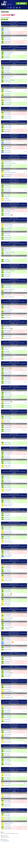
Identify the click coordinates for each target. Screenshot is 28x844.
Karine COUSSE (7, 540)
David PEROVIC (7, 213)
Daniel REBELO (7, 170)
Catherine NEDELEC (8, 659)
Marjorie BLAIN (7, 30)
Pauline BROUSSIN (8, 407)
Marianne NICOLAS (8, 394)
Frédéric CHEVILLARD (8, 618)
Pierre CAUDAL (7, 593)
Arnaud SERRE (7, 774)
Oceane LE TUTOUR (8, 291)
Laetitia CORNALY (7, 418)
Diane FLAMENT (7, 311)
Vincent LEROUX (7, 326)
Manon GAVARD (7, 114)
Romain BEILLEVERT (8, 425)
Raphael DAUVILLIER (8, 174)
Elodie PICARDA (7, 796)
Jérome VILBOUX (7, 150)
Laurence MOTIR (7, 732)
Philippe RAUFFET (7, 392)
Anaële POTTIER (7, 444)
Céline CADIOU (7, 307)
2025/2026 (9, 4)
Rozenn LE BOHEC (8, 116)
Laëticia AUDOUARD (8, 224)
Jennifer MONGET (7, 39)
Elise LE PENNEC (7, 676)
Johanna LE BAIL (7, 487)
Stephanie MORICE (8, 643)
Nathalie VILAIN (7, 250)
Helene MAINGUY (7, 99)
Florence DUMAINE (8, 336)
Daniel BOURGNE (7, 531)
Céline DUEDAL (7, 401)
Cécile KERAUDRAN (8, 91)
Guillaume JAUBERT (8, 146)
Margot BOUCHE (7, 465)
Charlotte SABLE (7, 721)
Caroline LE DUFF (7, 775)
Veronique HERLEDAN (8, 627)
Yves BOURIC (6, 56)
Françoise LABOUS (8, 657)
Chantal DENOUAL (8, 373)
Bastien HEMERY (7, 710)
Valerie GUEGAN (7, 215)
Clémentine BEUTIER (8, 226)
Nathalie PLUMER (7, 100)
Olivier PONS (6, 476)
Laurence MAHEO (7, 764)
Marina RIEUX (6, 736)
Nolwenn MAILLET (8, 571)
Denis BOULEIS (7, 566)
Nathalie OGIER (7, 43)
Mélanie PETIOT (7, 804)
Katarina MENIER (7, 54)
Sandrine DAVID (7, 603)
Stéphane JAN (7, 368)
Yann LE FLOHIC (7, 614)
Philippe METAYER (7, 248)
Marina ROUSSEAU (8, 161)
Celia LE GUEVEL (7, 235)
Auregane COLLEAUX (8, 823)
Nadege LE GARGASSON (9, 289)
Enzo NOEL (6, 28)
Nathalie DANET (7, 68)
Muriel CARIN (6, 663)
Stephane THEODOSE (8, 76)
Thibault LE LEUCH (8, 237)
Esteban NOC (6, 185)
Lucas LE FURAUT (7, 32)
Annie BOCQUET (7, 33)
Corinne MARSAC (7, 191)
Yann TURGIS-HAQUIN (8, 52)
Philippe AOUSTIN (7, 347)
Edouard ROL (6, 706)
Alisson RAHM (7, 421)
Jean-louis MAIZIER (8, 372)
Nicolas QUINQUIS (8, 642)
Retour (5, 11)
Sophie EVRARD (7, 556)
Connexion (21, 3)
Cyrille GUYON (7, 233)
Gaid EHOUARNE (7, 142)
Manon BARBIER (7, 689)
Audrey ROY (6, 349)
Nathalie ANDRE (7, 381)
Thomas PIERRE (7, 590)
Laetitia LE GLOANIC (8, 532)
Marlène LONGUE (7, 742)
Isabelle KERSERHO (8, 734)
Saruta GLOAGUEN (8, 595)
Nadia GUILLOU (7, 420)
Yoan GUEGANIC (7, 569)
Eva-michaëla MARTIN (8, 691)
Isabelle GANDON (7, 674)
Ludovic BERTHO (7, 67)
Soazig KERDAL (7, 457)
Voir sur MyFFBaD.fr (5, 840)
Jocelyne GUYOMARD (8, 356)
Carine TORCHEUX (7, 481)
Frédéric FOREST (7, 189)
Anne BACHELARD (7, 102)
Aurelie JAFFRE (7, 628)
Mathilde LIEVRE (7, 403)
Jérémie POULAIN (7, 750)
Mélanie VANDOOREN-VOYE (10, 163)
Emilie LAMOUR (7, 604)
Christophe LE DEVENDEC (9, 80)
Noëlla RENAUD (7, 712)
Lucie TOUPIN (7, 491)
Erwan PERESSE (7, 777)
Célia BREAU (6, 198)
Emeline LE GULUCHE (8, 504)
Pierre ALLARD (7, 93)
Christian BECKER (7, 429)
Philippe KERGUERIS (8, 555)
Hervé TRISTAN (7, 480)
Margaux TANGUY (7, 505)
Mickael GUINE (7, 456)
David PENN (6, 89)
